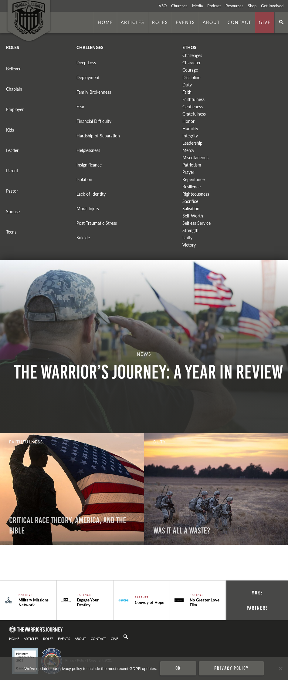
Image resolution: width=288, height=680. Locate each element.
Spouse (13, 211)
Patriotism (191, 165)
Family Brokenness (93, 92)
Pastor (12, 191)
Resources (234, 5)
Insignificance (89, 165)
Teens (11, 232)
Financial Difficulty (93, 121)
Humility (190, 128)
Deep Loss (86, 63)
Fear (80, 106)
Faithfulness (193, 99)
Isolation (84, 179)
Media (197, 5)
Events (185, 22)
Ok (178, 668)
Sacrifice (190, 201)
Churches (179, 5)
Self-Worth (192, 216)
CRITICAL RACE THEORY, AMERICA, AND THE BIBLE (67, 526)
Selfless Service (196, 223)
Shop (252, 5)
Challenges (192, 55)
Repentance (193, 179)
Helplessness (88, 150)
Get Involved (272, 5)
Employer (15, 109)
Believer (13, 69)
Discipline (191, 77)
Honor (188, 121)
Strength (190, 230)
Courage (190, 70)
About (211, 22)
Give (265, 22)
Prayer (188, 172)
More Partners (257, 600)
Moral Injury (87, 208)
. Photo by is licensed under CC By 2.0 (28, 572)
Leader (12, 150)
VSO (163, 5)
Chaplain (14, 89)
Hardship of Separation (98, 136)
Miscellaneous (195, 157)
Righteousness (195, 194)
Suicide (83, 238)
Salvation (190, 208)
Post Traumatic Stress (96, 223)
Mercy (188, 150)
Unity (187, 238)
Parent (12, 170)
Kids (10, 130)
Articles (132, 22)
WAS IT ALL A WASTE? (181, 530)
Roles (160, 22)
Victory (189, 245)
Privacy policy (231, 668)
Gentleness (192, 106)
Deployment (88, 77)
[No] (280, 668)
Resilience (191, 187)
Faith (186, 92)
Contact (239, 22)
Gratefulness (194, 114)
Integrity (190, 136)
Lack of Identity (91, 194)
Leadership (192, 143)
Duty (187, 85)
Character (191, 63)
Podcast (214, 5)
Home (105, 22)
